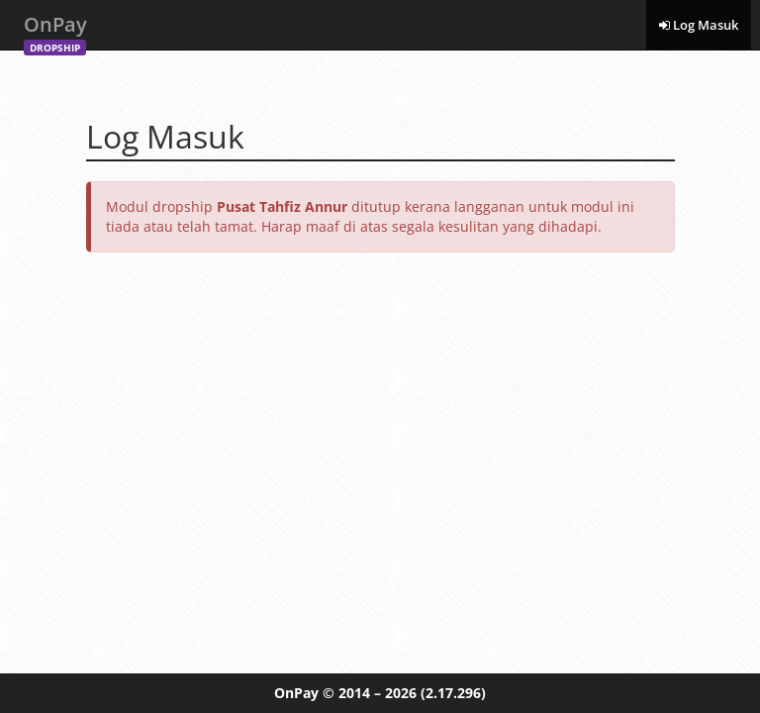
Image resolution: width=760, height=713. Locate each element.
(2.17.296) (453, 692)
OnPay (55, 30)
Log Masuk (698, 25)
